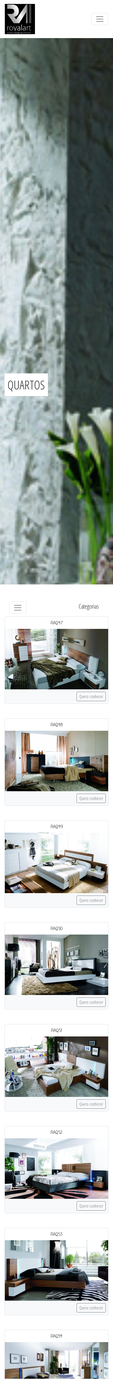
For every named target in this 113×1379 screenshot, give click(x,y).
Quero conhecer (91, 696)
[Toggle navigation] (99, 19)
